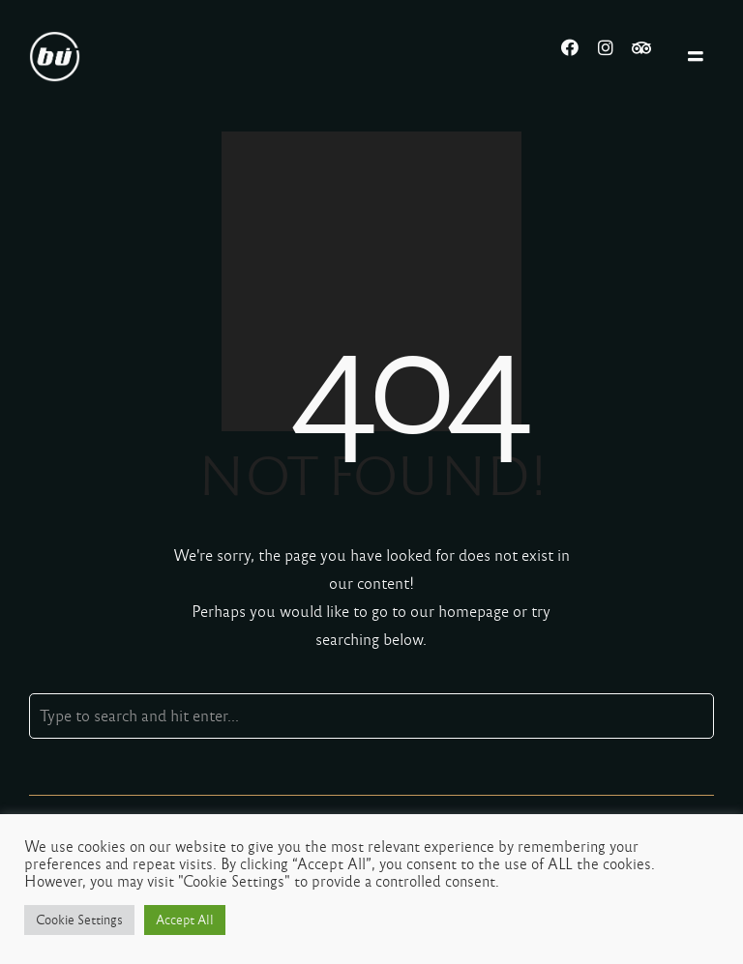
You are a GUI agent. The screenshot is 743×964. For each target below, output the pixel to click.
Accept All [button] (185, 920)
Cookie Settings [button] (79, 920)
